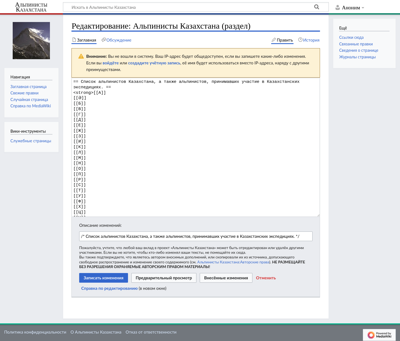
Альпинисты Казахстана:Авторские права (233, 262)
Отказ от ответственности (151, 331)
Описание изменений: (100, 225)
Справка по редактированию (109, 288)
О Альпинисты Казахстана (95, 331)
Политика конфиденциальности (35, 331)
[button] (266, 278)
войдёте (111, 62)
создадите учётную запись (154, 62)
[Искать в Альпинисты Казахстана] (196, 6)
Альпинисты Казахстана (31, 7)
